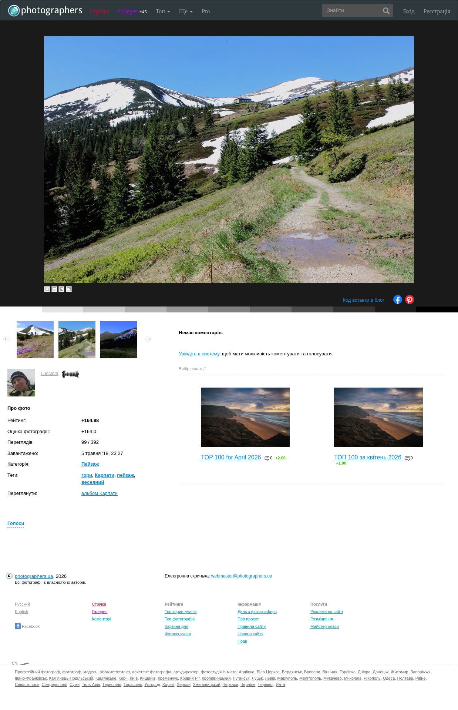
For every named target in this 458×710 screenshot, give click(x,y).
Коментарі (101, 619)
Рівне (420, 678)
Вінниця (330, 672)
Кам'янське (106, 678)
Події (242, 641)
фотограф (71, 672)
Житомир (399, 672)
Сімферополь (54, 684)
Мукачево (332, 678)
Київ (134, 678)
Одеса (389, 678)
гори (86, 475)
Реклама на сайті (326, 611)
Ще (186, 11)
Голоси (15, 523)
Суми (75, 684)
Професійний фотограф (37, 672)
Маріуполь (287, 678)
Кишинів (147, 678)
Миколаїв (353, 678)
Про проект (248, 619)
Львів (270, 678)
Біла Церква (268, 672)
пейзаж (125, 475)
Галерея (132, 11)
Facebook (27, 626)
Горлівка (348, 672)
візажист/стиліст (114, 672)
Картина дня (176, 626)
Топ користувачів (180, 611)
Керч (123, 678)
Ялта (280, 684)
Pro (206, 11)
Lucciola (49, 373)
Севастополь (27, 684)
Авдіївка (247, 672)
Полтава (405, 678)
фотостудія (211, 672)
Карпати (104, 475)
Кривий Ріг (189, 678)
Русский (22, 604)
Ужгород (152, 684)
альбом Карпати (99, 493)
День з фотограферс (257, 611)
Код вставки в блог (363, 300)
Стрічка (99, 11)
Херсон (184, 684)
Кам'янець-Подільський (71, 678)
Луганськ (241, 678)
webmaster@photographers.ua (241, 576)
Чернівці (266, 684)
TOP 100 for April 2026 (231, 457)
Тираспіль (133, 684)
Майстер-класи (324, 626)
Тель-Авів (91, 684)
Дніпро (364, 672)
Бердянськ (292, 672)
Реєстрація (437, 11)
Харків (168, 684)
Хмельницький (206, 684)
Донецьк (380, 672)
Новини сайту (250, 634)
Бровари (312, 672)
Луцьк (257, 678)
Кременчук (168, 678)
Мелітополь (310, 678)
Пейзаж (90, 464)
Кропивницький (216, 678)
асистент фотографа (151, 672)
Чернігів (247, 684)
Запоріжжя (421, 672)
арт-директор (186, 672)
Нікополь (372, 678)
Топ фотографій (180, 619)
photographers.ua (34, 576)
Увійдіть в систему (199, 353)
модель (91, 672)
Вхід (409, 11)
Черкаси (230, 684)
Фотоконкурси (178, 634)
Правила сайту (252, 626)
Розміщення (321, 619)
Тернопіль (111, 684)
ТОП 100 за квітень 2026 (367, 457)
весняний (92, 482)
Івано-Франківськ (31, 678)
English (21, 611)
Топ (163, 11)
